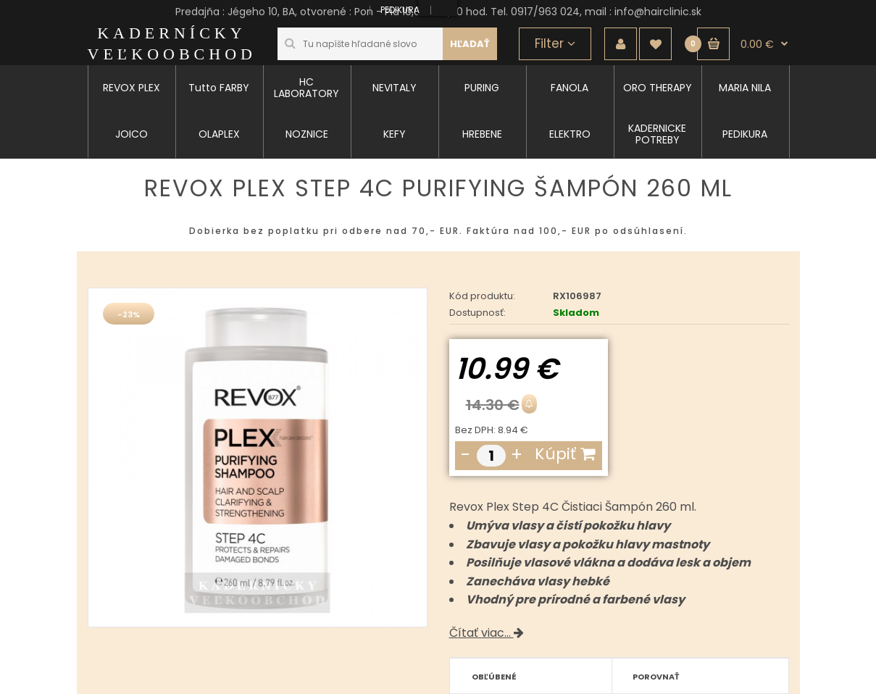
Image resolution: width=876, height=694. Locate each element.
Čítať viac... (486, 632)
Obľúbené (494, 676)
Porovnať (656, 676)
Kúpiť (565, 454)
